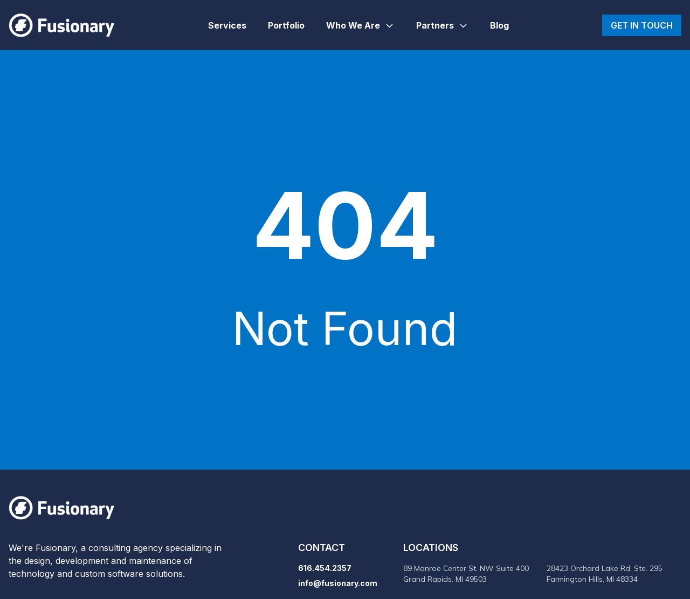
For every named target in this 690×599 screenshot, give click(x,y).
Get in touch (642, 25)
